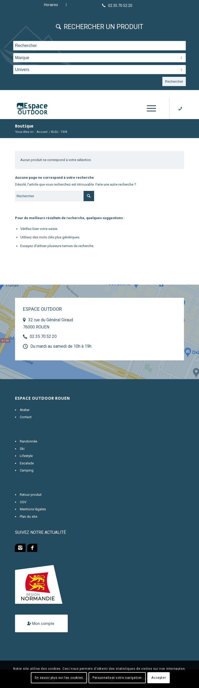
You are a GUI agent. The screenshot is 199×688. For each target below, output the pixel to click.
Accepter (158, 678)
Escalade (27, 463)
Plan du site (28, 517)
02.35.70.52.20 (43, 336)
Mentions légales (33, 509)
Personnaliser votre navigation (117, 678)
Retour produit (31, 495)
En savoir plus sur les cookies (59, 678)
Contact (26, 417)
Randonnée (28, 441)
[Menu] (149, 108)
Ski (22, 449)
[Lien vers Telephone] (117, 5)
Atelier (25, 410)
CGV (23, 502)
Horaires (51, 5)
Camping (26, 470)
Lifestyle (26, 456)
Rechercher (174, 81)
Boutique (24, 126)
